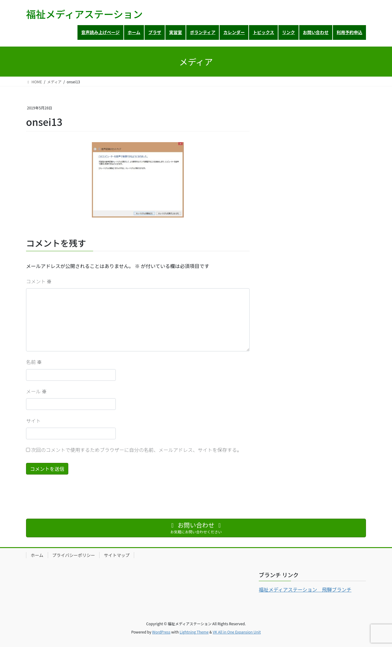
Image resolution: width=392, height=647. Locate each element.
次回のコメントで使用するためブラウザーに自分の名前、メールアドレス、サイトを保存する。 (136, 449)
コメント (39, 281)
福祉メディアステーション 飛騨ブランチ (305, 589)
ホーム (37, 555)
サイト (33, 420)
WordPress (161, 631)
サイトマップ (117, 555)
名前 (34, 361)
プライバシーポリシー (73, 555)
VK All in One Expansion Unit (237, 631)
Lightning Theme (194, 631)
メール (36, 391)
